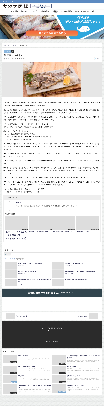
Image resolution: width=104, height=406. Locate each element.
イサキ (8, 254)
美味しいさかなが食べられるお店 (84, 11)
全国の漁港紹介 (45, 11)
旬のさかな (24, 11)
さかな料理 (34, 11)
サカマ (98, 58)
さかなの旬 (7, 51)
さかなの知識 (14, 11)
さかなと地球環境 (66, 11)
